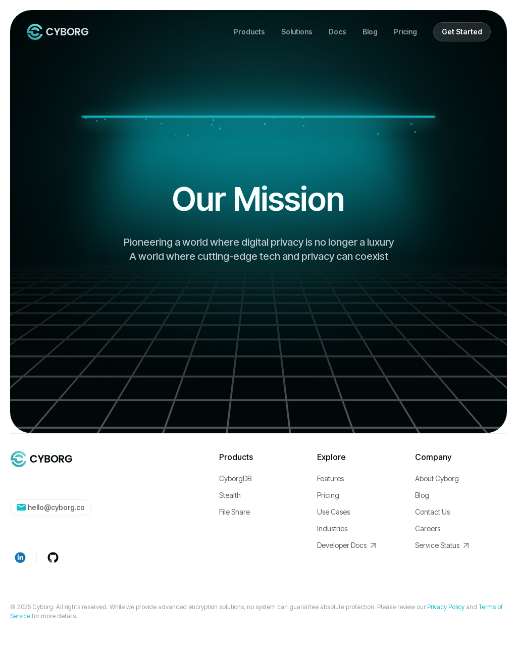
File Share (234, 511)
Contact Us (432, 511)
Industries (332, 528)
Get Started (462, 31)
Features (330, 478)
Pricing (405, 31)
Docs (337, 31)
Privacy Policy (445, 607)
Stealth (230, 495)
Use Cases (333, 511)
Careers (427, 528)
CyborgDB (235, 478)
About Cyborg (437, 478)
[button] (249, 31)
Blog (370, 31)
